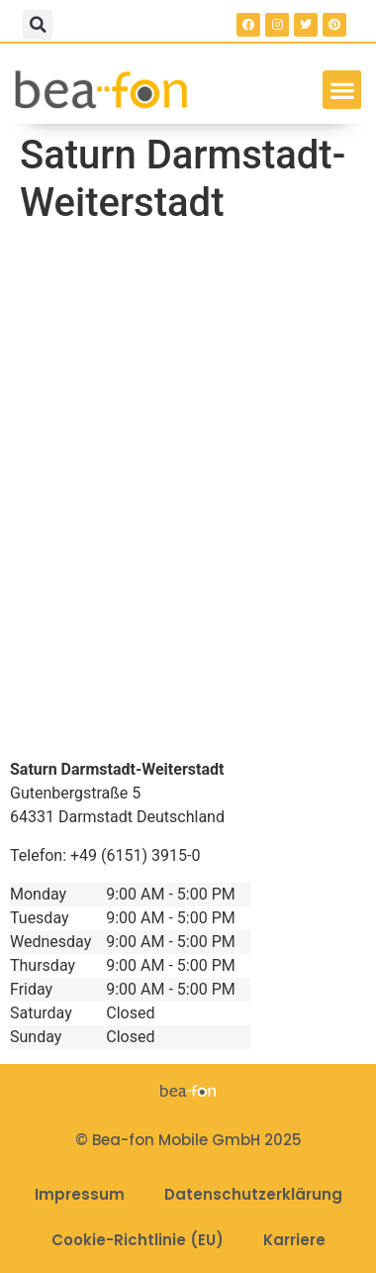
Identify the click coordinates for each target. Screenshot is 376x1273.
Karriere (294, 1239)
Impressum (80, 1194)
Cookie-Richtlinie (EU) (137, 1239)
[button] (37, 25)
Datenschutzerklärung (253, 1194)
